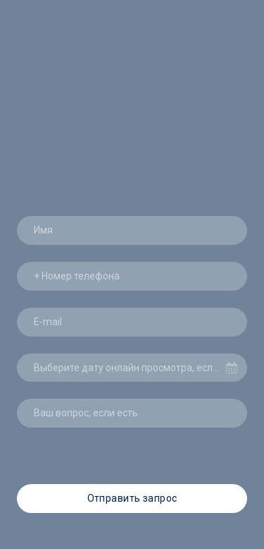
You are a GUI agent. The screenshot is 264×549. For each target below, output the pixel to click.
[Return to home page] (132, 63)
